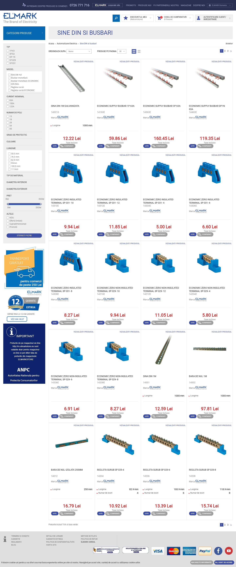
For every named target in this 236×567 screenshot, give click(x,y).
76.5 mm (15, 156)
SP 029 (13, 60)
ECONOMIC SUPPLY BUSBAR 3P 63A (161, 106)
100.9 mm (15, 166)
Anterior (229, 43)
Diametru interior (17, 182)
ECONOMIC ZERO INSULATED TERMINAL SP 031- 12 (112, 201)
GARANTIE (15, 539)
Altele (10, 214)
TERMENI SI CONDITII (20, 536)
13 (11, 116)
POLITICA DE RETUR (89, 539)
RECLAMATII (16, 542)
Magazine (186, 5)
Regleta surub (17, 87)
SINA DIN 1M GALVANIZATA (65, 106)
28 (11, 122)
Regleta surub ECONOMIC (23, 90)
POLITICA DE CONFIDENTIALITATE (60, 542)
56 (11, 128)
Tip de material (15, 175)
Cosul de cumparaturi (174, 18)
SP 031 (13, 63)
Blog (13, 545)
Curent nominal (15, 96)
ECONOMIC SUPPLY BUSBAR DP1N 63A (207, 107)
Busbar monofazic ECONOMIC (25, 81)
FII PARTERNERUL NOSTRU (166, 5)
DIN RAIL (15, 84)
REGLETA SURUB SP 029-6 (156, 469)
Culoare (11, 141)
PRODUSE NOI (144, 5)
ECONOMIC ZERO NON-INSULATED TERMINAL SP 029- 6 (69, 378)
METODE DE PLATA (89, 536)
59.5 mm (15, 153)
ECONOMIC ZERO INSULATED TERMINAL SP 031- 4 (158, 201)
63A (11, 100)
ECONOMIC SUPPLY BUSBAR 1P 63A (115, 106)
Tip (8, 47)
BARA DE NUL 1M (198, 376)
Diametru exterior (17, 189)
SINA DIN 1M (149, 376)
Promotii (13, 227)
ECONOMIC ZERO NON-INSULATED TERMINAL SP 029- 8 (115, 378)
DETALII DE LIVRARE (54, 536)
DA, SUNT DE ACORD (223, 562)
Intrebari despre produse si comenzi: (45, 5)
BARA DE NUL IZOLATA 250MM (67, 469)
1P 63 (12, 50)
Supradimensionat (18, 223)
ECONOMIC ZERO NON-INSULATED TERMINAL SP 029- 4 (207, 289)
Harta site (51, 545)
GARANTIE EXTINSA (54, 539)
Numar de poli (14, 112)
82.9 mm (15, 160)
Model (10, 69)
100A (12, 103)
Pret (9, 195)
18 (11, 119)
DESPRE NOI (199, 5)
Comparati (66, 146)
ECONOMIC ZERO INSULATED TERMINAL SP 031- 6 (204, 201)
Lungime (11, 148)
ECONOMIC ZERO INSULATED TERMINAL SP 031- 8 (66, 289)
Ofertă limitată (16, 220)
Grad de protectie (17, 135)
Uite (55, 146)
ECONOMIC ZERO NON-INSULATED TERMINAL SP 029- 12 (161, 289)
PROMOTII (131, 5)
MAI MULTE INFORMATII (201, 562)
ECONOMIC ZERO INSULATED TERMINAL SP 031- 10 (66, 201)
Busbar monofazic (19, 77)
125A (12, 106)
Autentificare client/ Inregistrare (213, 18)
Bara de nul (16, 74)
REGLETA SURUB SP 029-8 (202, 469)
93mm (14, 163)
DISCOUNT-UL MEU (137, 18)
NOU (12, 217)
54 (11, 125)
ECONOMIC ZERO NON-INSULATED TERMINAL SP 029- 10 (115, 289)
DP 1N (12, 57)
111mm (14, 169)
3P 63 (12, 53)
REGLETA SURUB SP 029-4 (110, 469)
